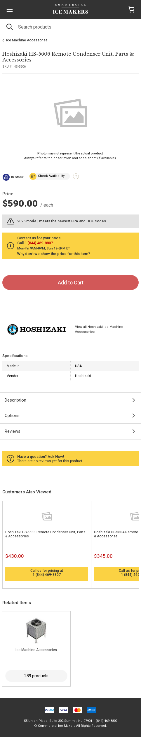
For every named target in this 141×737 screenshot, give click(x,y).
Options (12, 415)
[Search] (70, 27)
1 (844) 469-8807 (47, 575)
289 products (36, 675)
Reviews (12, 431)
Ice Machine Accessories (27, 40)
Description (15, 400)
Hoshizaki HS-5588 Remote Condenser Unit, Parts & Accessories (45, 534)
